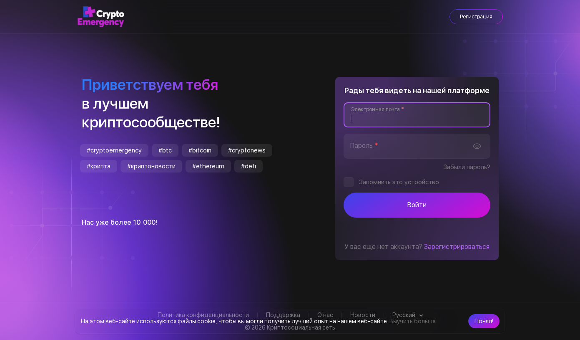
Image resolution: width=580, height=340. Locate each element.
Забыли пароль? (466, 167)
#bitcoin (199, 150)
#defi (248, 166)
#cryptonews (247, 150)
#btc (165, 150)
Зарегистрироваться (457, 247)
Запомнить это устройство (399, 182)
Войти (417, 205)
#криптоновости (151, 166)
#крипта (98, 166)
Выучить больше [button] (412, 321)
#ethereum (208, 166)
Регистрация (476, 16)
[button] (484, 321)
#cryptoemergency (114, 150)
